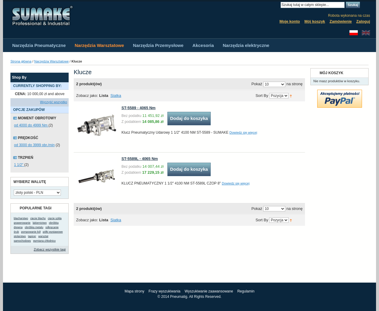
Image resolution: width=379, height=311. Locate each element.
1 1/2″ (19, 165)
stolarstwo (20, 236)
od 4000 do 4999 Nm (31, 125)
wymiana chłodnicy (44, 240)
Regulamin (245, 291)
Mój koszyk (314, 21)
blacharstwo (21, 218)
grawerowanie (22, 222)
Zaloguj (363, 21)
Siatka (115, 95)
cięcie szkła (54, 218)
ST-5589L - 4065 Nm (139, 158)
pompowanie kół (31, 231)
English (366, 32)
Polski (353, 32)
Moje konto (289, 21)
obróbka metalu (34, 227)
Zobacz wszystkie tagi (50, 249)
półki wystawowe (53, 231)
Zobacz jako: (87, 95)
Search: (277, 5)
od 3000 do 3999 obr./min (34, 145)
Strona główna (20, 61)
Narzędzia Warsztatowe (51, 61)
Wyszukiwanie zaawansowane (209, 291)
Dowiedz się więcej (243, 132)
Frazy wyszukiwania (165, 291)
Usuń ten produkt (65, 94)
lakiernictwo (40, 222)
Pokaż (256, 84)
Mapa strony (134, 291)
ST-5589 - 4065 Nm (138, 108)
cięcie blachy (38, 218)
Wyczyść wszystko (53, 102)
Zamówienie (340, 21)
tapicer (32, 236)
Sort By (261, 96)
